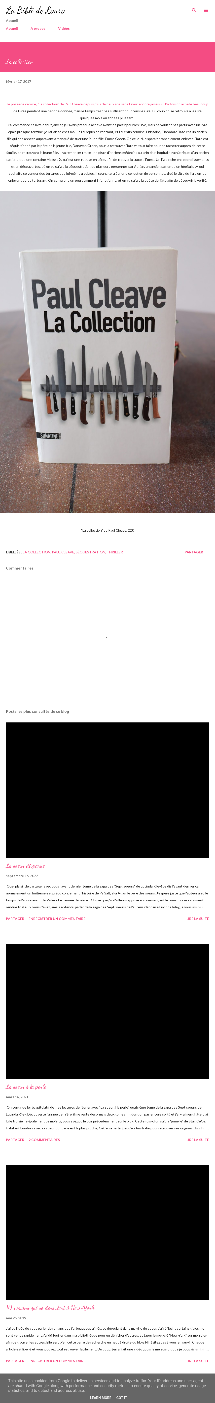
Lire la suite (197, 918)
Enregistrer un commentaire (57, 918)
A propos (38, 28)
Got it (121, 1398)
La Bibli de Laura (35, 10)
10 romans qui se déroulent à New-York (50, 1307)
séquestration (90, 552)
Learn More (100, 1398)
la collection (36, 552)
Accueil (12, 28)
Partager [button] (194, 552)
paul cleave (63, 552)
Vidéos (64, 28)
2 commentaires (44, 1140)
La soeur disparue (25, 865)
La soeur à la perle (26, 1086)
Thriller (115, 552)
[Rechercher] (194, 9)
